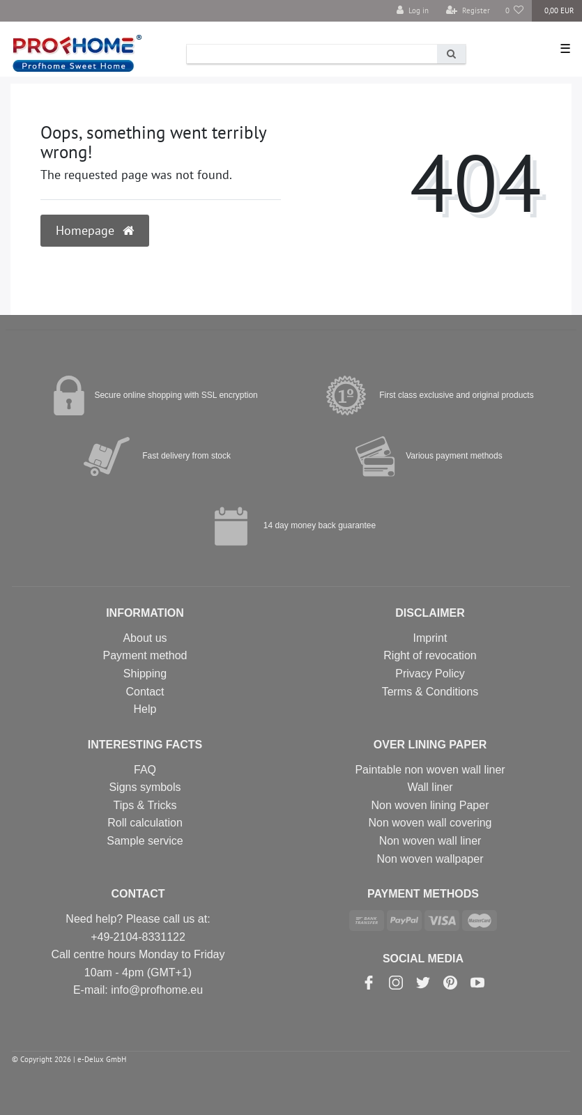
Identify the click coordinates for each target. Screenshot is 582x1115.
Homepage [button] (95, 230)
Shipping (145, 673)
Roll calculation (145, 823)
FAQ (145, 770)
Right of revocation (429, 655)
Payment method (145, 655)
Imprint (430, 638)
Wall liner (429, 787)
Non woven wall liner (430, 841)
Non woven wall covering (430, 823)
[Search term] (312, 54)
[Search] (451, 54)
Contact (144, 692)
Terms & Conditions (430, 692)
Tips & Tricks (145, 805)
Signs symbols (145, 787)
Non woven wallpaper (430, 859)
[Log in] (412, 11)
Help (145, 709)
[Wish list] (515, 11)
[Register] (468, 11)
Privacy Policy (430, 673)
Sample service (145, 841)
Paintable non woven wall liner (430, 770)
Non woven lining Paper (430, 805)
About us (145, 638)
